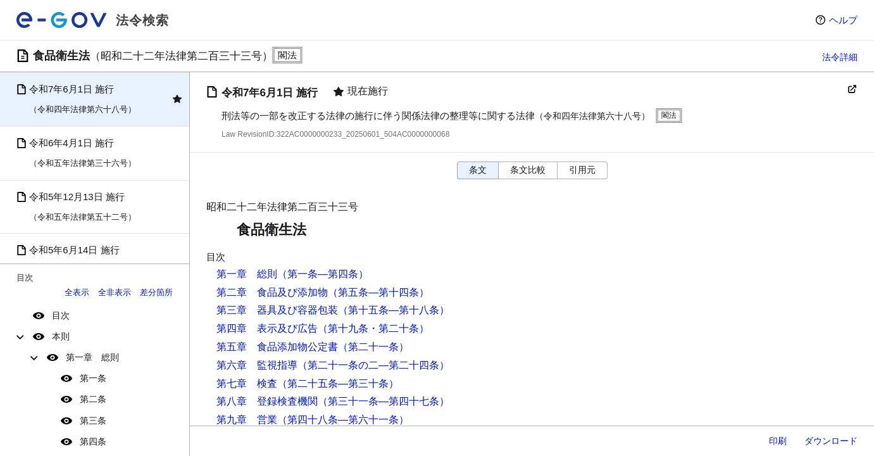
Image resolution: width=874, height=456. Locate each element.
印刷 (778, 441)
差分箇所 (156, 292)
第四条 (93, 441)
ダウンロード (831, 441)
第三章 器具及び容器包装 (277, 310)
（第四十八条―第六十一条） (343, 419)
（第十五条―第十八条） (393, 310)
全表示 (77, 292)
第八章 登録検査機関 (267, 401)
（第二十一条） (373, 346)
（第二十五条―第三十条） (338, 383)
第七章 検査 (246, 383)
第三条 (93, 420)
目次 (61, 315)
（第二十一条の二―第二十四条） (373, 365)
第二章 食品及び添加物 (272, 292)
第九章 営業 (246, 419)
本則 (61, 336)
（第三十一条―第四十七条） (383, 401)
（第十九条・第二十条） (373, 328)
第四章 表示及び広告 (267, 328)
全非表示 (114, 292)
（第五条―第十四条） (378, 292)
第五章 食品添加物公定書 (277, 346)
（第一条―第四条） (322, 274)
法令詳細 (840, 57)
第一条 (93, 378)
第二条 (93, 399)
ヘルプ (843, 20)
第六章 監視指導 (256, 365)
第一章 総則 (92, 357)
